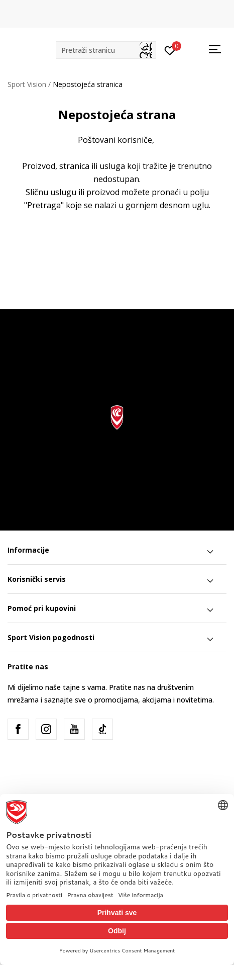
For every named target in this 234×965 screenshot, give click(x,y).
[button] (106, 50)
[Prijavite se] (170, 49)
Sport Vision (27, 84)
